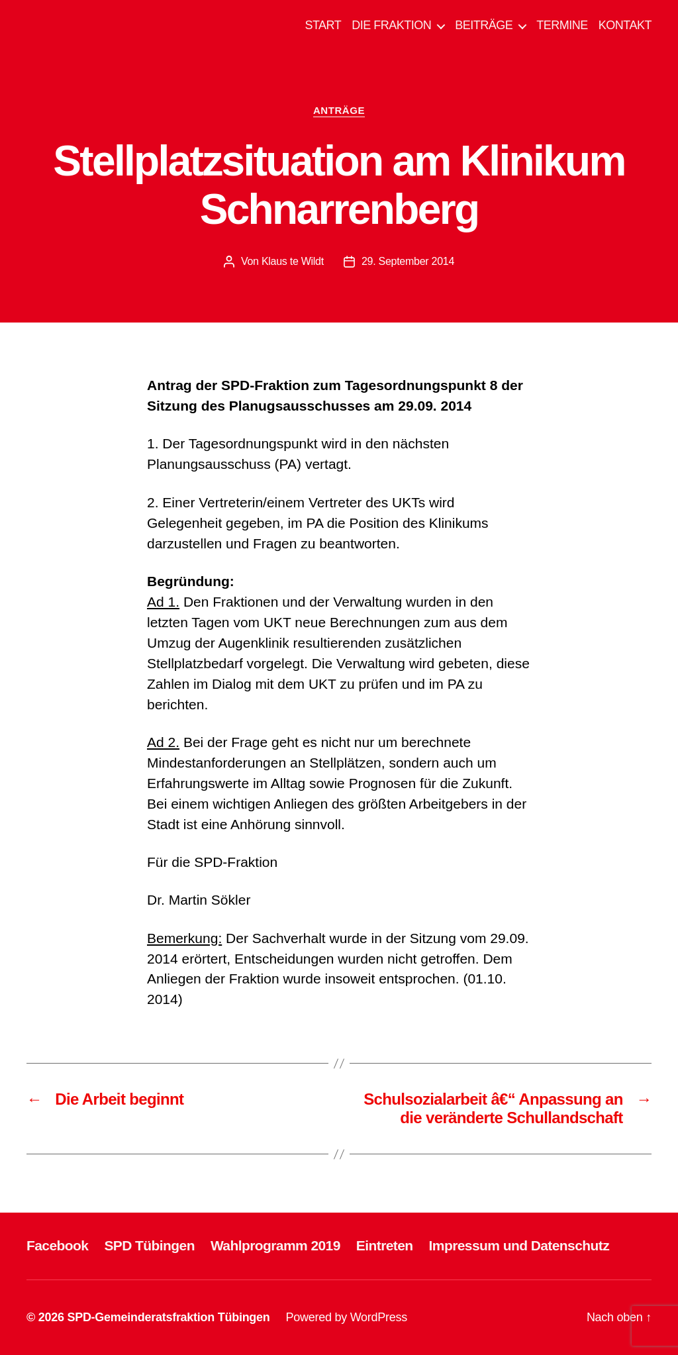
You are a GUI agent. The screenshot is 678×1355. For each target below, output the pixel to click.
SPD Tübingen (149, 1245)
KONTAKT (625, 25)
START (323, 25)
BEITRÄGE (483, 25)
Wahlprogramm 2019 (275, 1245)
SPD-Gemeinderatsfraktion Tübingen (168, 1317)
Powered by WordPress (346, 1317)
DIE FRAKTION (391, 25)
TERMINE (562, 25)
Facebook (57, 1245)
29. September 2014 (408, 261)
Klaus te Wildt (293, 261)
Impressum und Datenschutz (519, 1245)
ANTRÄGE (339, 110)
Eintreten (384, 1245)
